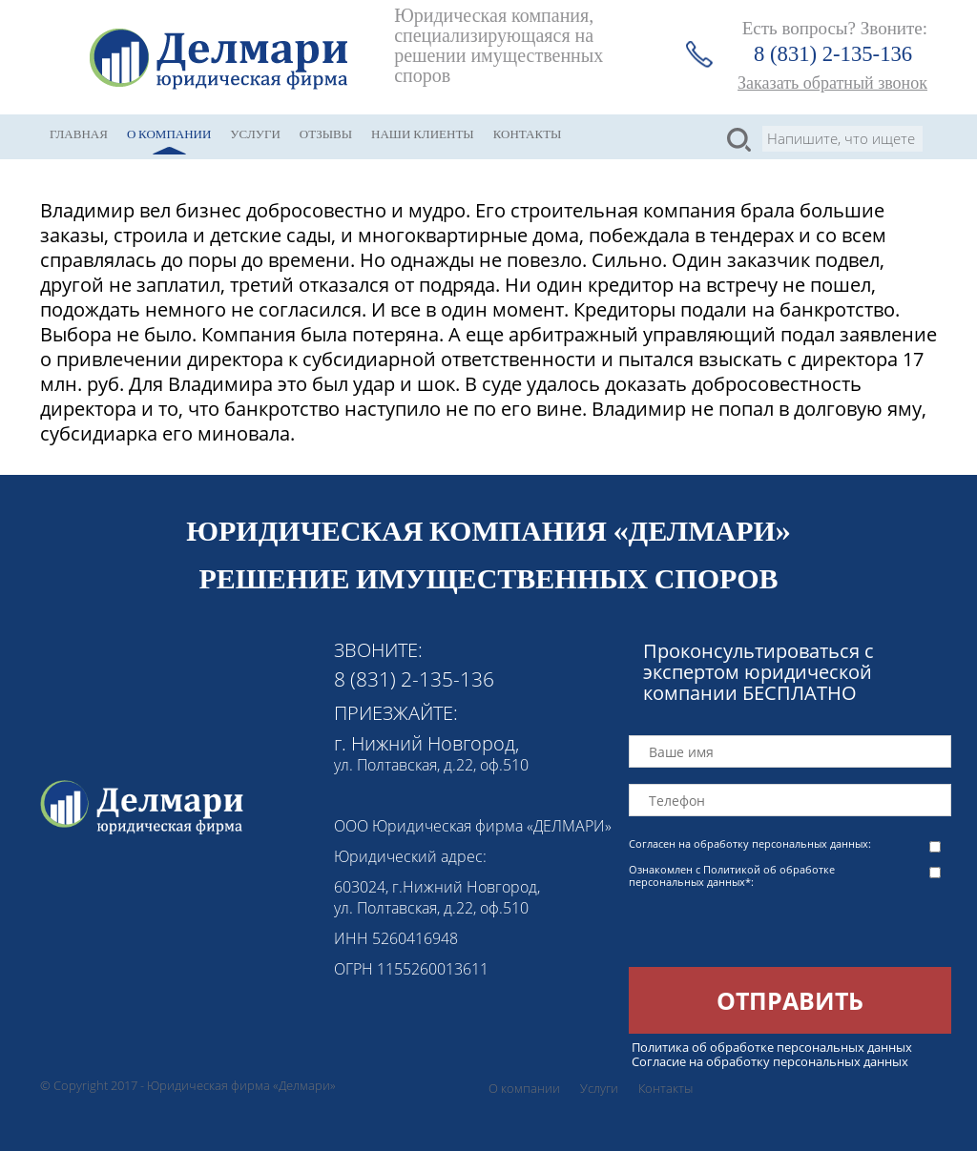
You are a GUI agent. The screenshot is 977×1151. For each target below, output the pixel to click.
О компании (169, 134)
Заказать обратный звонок (832, 82)
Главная (79, 134)
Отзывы (326, 134)
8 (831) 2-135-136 (833, 54)
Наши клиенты (422, 134)
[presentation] (774, 930)
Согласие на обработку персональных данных (770, 1061)
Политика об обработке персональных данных (772, 1047)
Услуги (255, 134)
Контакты (527, 134)
